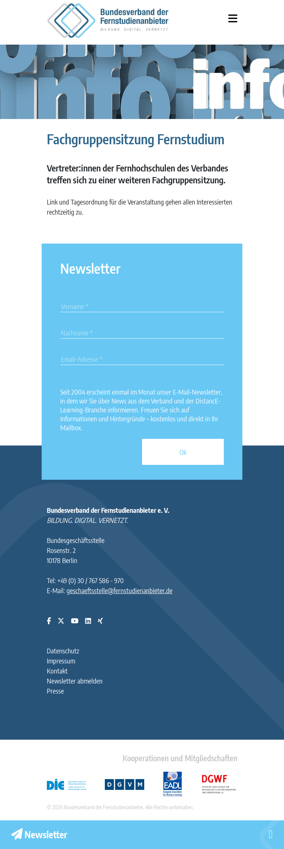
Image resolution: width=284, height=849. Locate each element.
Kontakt (57, 670)
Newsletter (39, 834)
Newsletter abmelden (75, 680)
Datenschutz (63, 650)
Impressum (61, 660)
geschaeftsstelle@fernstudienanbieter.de (119, 590)
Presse (55, 690)
